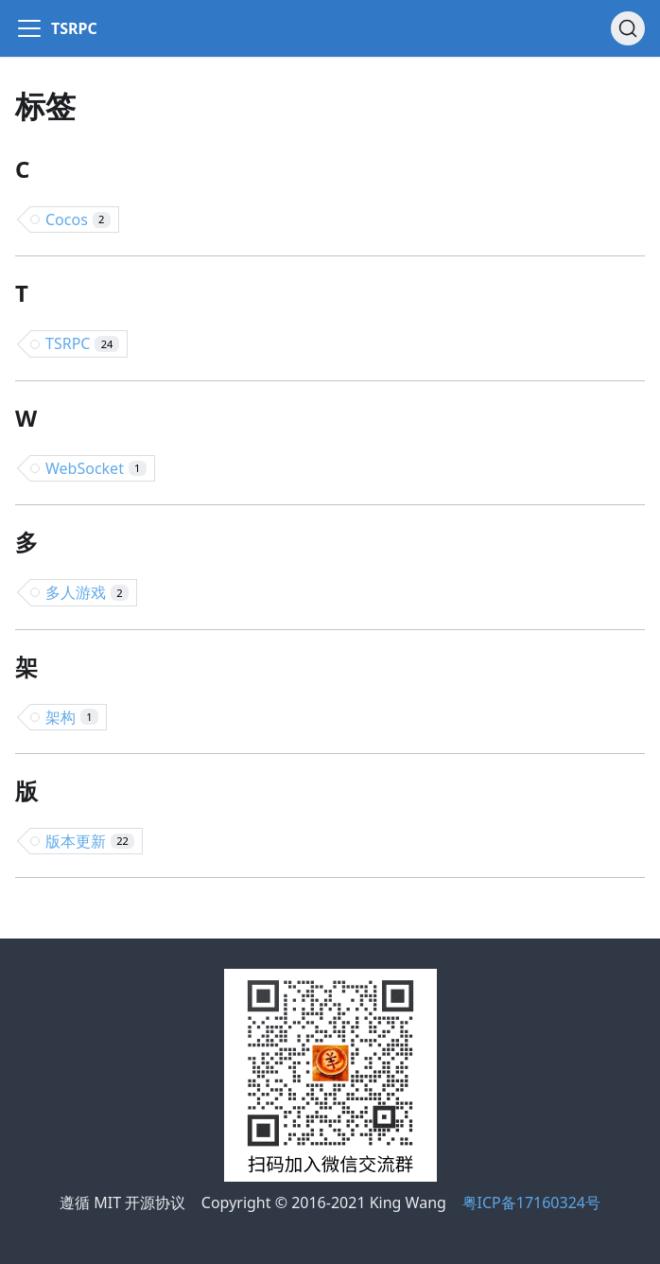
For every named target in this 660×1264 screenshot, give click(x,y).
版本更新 (89, 841)
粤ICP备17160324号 (531, 1202)
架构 (71, 717)
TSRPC (82, 343)
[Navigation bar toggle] (29, 28)
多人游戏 (87, 592)
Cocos (78, 219)
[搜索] (628, 28)
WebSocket (96, 468)
